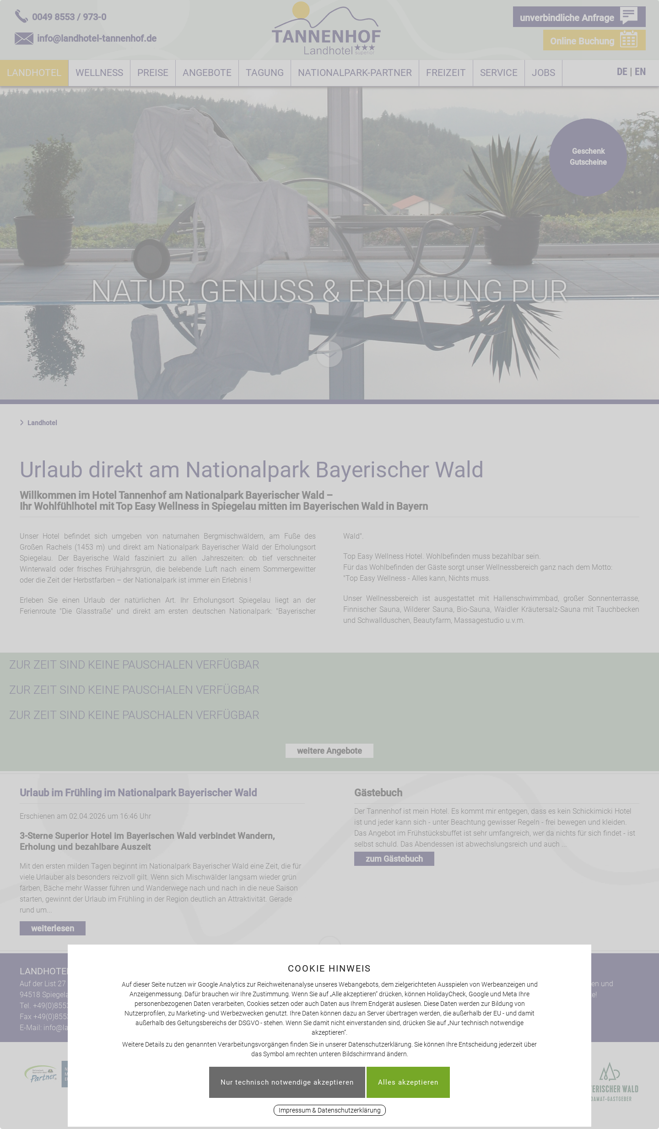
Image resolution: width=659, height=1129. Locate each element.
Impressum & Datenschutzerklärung (330, 1110)
